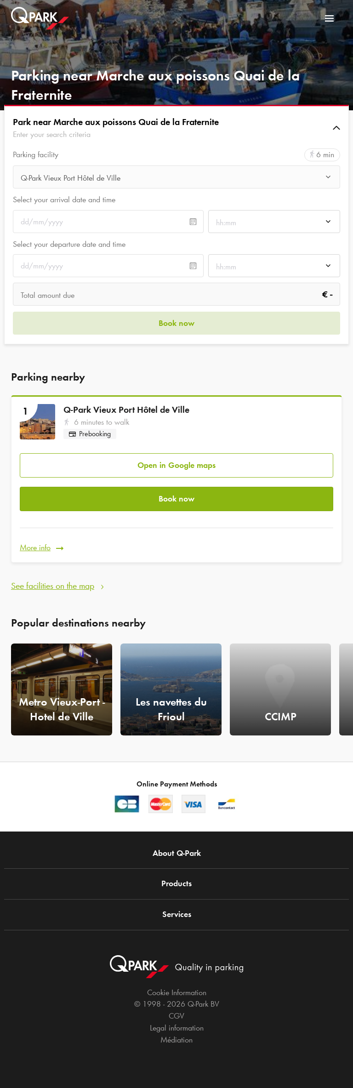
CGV (176, 1016)
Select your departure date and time (69, 244)
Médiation (176, 1040)
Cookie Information (176, 992)
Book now (176, 499)
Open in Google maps (176, 465)
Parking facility (35, 154)
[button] (176, 127)
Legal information (177, 1028)
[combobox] (176, 179)
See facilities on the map (52, 585)
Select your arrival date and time (64, 199)
